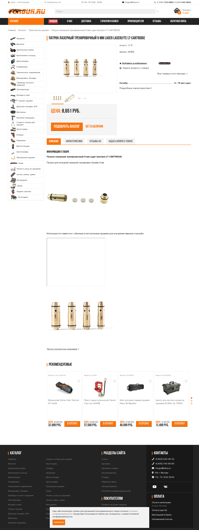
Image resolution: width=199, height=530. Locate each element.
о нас (69, 21)
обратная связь (178, 21)
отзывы (157, 21)
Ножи (48, 482)
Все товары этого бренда (172, 73)
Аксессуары (51, 455)
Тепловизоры (14, 491)
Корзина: (187, 11)
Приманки (50, 464)
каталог (25, 21)
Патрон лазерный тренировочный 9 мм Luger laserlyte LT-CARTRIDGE (85, 30)
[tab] (136, 122)
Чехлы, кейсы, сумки (55, 491)
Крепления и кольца (17, 464)
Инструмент (51, 496)
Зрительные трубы (16, 459)
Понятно (59, 522)
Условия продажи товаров (114, 500)
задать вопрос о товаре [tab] (120, 132)
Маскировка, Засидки (18, 482)
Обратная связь (109, 473)
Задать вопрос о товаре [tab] (135, 68)
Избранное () (54, 2)
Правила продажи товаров (114, 496)
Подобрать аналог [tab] (140, 102)
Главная (12, 30)
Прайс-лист (107, 505)
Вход (13, 2)
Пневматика (13, 473)
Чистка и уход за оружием (58, 487)
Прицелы (12, 450)
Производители (109, 464)
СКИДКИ (53, 21)
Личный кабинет (109, 478)
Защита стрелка (53, 505)
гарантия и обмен (109, 21)
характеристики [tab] (74, 132)
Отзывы (105, 469)
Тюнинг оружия (15, 500)
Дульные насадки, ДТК (18, 505)
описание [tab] (54, 132)
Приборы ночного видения (20, 487)
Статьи (105, 450)
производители (136, 21)
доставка (86, 21)
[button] (191, 390)
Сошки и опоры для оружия (59, 450)
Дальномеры (14, 469)
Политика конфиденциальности (116, 482)
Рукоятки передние (17, 514)
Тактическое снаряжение (20, 478)
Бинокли (12, 455)
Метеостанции (52, 469)
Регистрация (23, 2)
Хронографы (52, 473)
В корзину (72, 415)
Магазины (12, 509)
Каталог (22, 30)
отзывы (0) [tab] (95, 132)
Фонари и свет (14, 496)
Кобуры (49, 459)
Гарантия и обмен (110, 459)
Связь (49, 500)
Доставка (106, 455)
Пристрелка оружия (39, 30)
